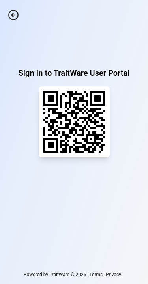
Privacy (113, 274)
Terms (96, 274)
